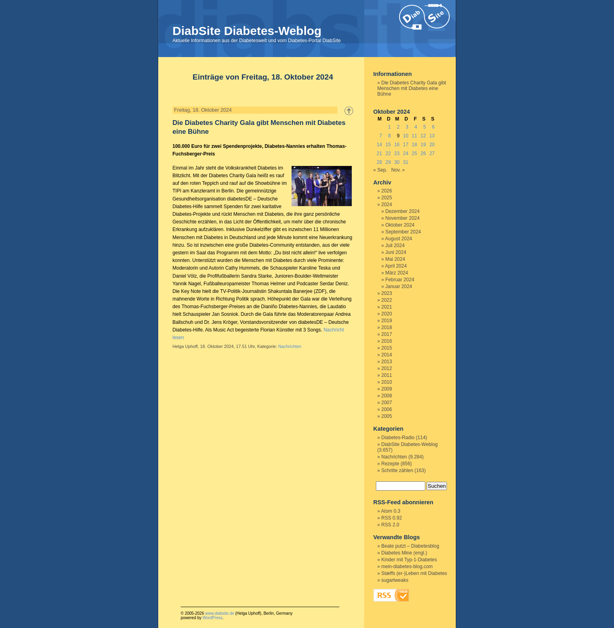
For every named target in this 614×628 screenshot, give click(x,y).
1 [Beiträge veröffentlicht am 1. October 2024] (389, 127)
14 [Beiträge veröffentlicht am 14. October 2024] (379, 144)
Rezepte (390, 463)
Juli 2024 (395, 245)
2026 (386, 191)
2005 (386, 416)
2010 (386, 382)
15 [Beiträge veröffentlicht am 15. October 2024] (388, 144)
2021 (386, 307)
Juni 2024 (396, 252)
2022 (386, 300)
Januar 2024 (399, 286)
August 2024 (398, 238)
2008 (386, 396)
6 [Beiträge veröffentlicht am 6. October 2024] (433, 127)
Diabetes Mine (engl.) (404, 553)
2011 (386, 375)
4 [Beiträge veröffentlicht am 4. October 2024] (415, 127)
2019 (386, 320)
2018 (386, 327)
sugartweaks (394, 580)
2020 (386, 314)
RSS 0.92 (391, 518)
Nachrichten (290, 346)
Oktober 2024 (400, 225)
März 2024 (397, 273)
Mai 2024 (395, 259)
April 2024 (396, 266)
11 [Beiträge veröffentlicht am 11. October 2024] (414, 136)
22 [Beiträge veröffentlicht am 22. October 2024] (388, 153)
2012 (386, 368)
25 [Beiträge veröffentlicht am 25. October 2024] (414, 153)
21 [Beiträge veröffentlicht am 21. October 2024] (379, 153)
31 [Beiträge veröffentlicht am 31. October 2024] (405, 162)
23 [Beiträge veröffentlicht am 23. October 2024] (397, 153)
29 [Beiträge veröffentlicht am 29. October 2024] (388, 162)
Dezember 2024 (403, 211)
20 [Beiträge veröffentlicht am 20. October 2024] (431, 144)
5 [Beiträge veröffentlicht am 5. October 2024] (424, 127)
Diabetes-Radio (398, 437)
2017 (386, 334)
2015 (386, 348)
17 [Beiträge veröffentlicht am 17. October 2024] (405, 144)
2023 (386, 293)
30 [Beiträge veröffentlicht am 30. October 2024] (397, 162)
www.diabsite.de (219, 613)
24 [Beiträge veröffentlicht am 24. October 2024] (405, 153)
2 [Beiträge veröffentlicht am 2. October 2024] (398, 127)
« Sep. (380, 170)
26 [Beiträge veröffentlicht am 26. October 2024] (423, 153)
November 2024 (403, 218)
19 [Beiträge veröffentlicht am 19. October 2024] (423, 144)
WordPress (212, 618)
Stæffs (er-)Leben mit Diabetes (414, 573)
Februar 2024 (400, 279)
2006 (386, 409)
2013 (386, 361)
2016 (386, 341)
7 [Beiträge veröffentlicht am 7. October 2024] (380, 136)
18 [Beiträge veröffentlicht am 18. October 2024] (414, 144)
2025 (386, 197)
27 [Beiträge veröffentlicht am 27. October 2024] (431, 153)
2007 (386, 402)
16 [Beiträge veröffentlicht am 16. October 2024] (397, 144)
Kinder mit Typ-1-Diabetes (409, 560)
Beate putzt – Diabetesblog (410, 546)
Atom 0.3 (390, 511)
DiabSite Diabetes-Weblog (247, 30)
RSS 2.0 (390, 525)
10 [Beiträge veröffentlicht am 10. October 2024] (405, 136)
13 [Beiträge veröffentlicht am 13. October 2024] (431, 136)
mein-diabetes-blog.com (407, 566)
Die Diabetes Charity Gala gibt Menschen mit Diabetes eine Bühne (411, 88)
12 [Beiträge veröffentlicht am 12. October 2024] (423, 136)
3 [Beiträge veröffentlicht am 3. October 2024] (407, 127)
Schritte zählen (397, 470)
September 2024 (403, 232)
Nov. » (398, 170)
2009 (386, 389)
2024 (386, 204)
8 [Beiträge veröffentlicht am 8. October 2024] (389, 136)
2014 (386, 355)
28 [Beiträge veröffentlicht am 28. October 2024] (379, 162)
